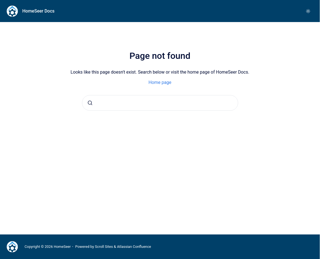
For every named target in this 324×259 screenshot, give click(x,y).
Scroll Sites (104, 247)
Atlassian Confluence (134, 247)
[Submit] (90, 102)
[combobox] (160, 102)
